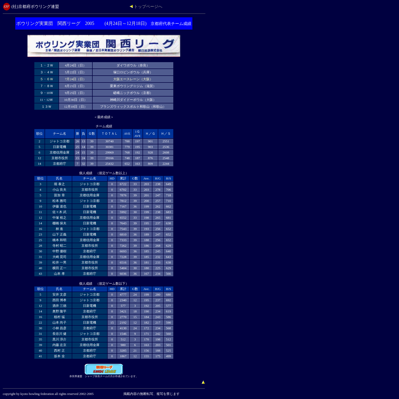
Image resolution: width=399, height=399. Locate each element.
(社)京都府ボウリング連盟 (35, 6)
